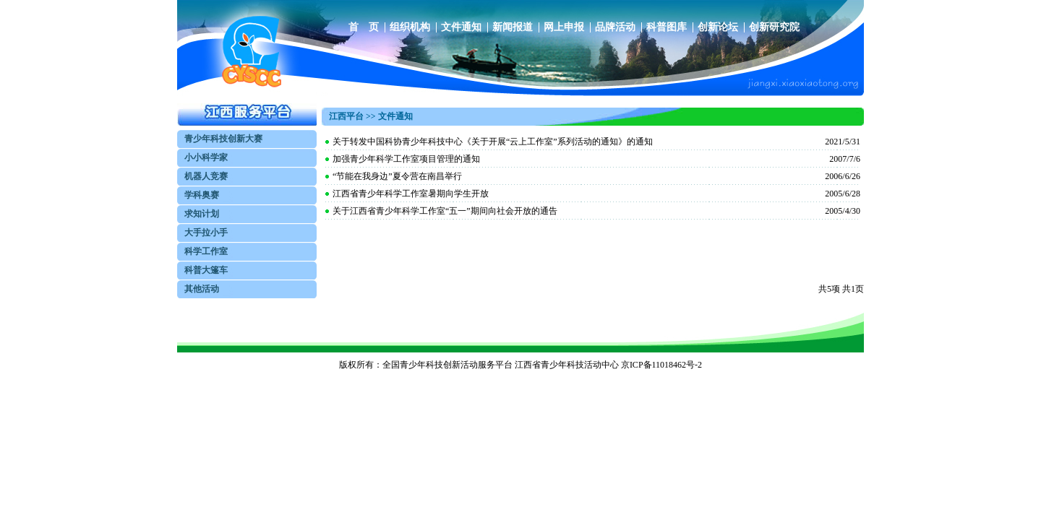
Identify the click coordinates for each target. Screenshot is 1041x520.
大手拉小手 (206, 233)
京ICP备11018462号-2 (661, 365)
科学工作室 (206, 251)
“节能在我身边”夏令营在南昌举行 (397, 176)
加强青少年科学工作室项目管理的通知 (406, 159)
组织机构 (410, 27)
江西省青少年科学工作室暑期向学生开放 (411, 193)
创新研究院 (774, 27)
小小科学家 (206, 157)
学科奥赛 (201, 195)
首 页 (363, 27)
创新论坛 (718, 27)
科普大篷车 (206, 270)
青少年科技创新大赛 (223, 139)
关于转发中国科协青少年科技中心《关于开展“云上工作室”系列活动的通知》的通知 (493, 141)
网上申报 (564, 27)
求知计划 (201, 214)
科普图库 (666, 27)
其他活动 (201, 289)
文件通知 (461, 27)
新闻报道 (512, 27)
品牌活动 (615, 27)
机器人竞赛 (206, 176)
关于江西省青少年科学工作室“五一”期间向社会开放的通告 (445, 211)
